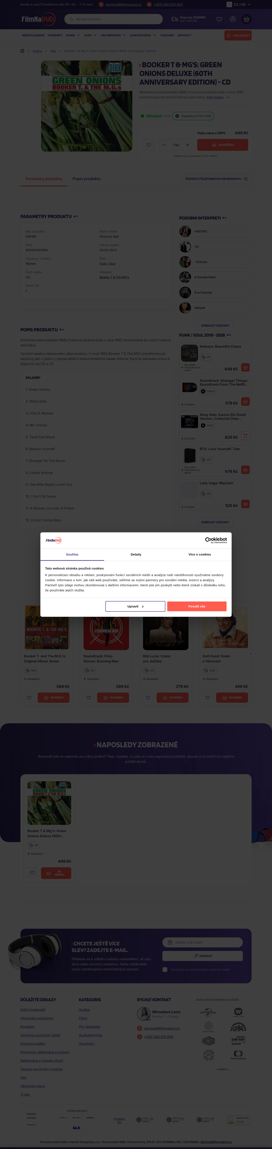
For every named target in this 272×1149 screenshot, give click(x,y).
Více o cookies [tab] (199, 554)
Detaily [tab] (136, 554)
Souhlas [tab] (72, 554)
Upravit (136, 606)
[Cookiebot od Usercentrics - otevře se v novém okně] (208, 540)
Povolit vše (196, 606)
